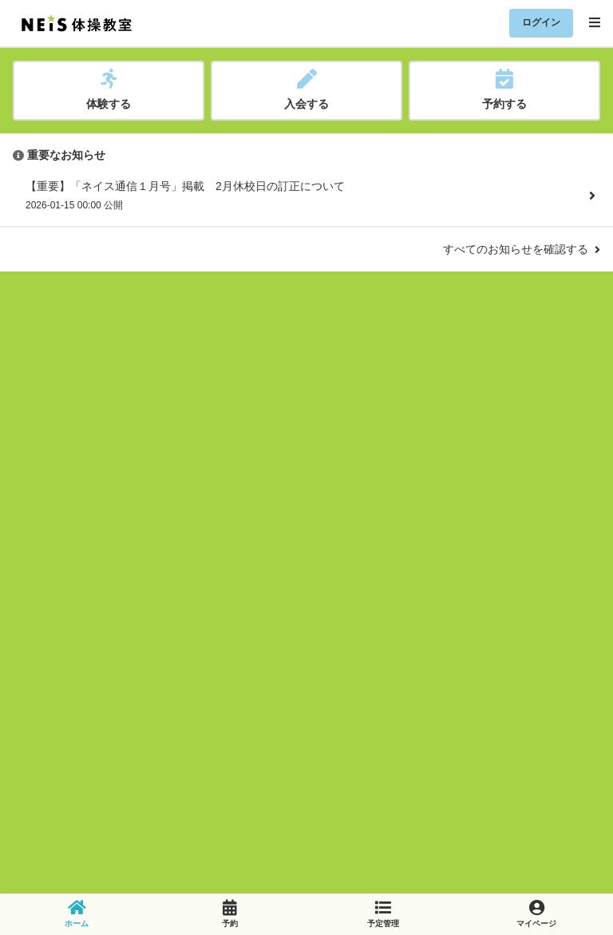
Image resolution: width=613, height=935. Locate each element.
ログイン (541, 22)
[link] (76, 914)
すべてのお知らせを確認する (521, 249)
